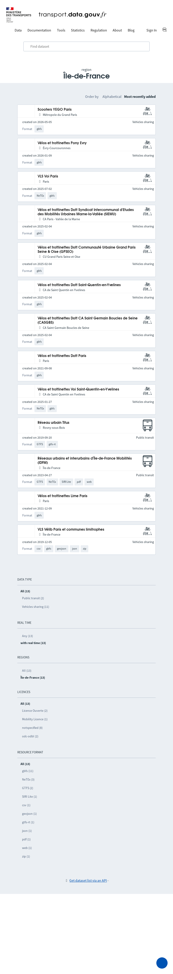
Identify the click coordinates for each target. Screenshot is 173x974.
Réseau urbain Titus (53, 422)
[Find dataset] (86, 47)
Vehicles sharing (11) (35, 607)
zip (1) (26, 856)
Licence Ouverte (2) (35, 711)
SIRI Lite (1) (29, 796)
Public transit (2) (33, 598)
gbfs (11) (27, 771)
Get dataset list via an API (88, 880)
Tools (61, 30)
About (117, 30)
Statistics (78, 30)
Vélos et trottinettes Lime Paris (62, 496)
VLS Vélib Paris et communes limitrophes (71, 529)
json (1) (27, 831)
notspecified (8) (32, 728)
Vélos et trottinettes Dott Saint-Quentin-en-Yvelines (79, 285)
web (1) (27, 848)
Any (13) (27, 636)
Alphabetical (111, 96)
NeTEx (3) (28, 779)
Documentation (39, 30)
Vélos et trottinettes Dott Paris (62, 356)
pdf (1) (26, 839)
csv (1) (26, 805)
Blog (131, 30)
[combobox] (86, 47)
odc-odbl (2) (30, 736)
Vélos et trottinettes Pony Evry (62, 143)
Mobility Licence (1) (35, 719)
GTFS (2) (27, 788)
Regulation (99, 30)
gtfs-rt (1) (28, 822)
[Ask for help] (162, 963)
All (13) (26, 671)
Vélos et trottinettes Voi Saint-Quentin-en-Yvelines (78, 389)
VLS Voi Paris (48, 176)
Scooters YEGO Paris (55, 109)
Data (18, 30)
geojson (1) (29, 814)
